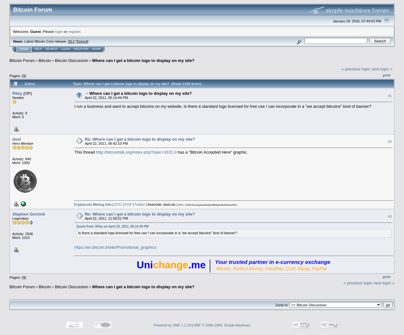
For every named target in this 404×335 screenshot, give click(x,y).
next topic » (382, 69)
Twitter (139, 204)
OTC (118, 204)
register (74, 31)
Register (81, 49)
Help (38, 49)
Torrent (82, 41)
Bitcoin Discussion (71, 60)
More (96, 49)
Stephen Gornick (28, 214)
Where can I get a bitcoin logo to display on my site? (143, 60)
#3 (390, 216)
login (59, 31)
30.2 (71, 41)
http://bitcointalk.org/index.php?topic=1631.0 (136, 152)
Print (386, 75)
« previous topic (356, 69)
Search (52, 49)
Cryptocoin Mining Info (93, 204)
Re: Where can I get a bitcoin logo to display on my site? (140, 139)
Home (24, 49)
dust (16, 139)
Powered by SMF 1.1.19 (172, 325)
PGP (128, 204)
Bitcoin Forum (22, 60)
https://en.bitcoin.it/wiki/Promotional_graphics (115, 247)
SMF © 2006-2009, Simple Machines (222, 325)
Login (65, 49)
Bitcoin (45, 60)
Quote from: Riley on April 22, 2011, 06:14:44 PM (112, 226)
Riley (17, 93)
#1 (390, 96)
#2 (390, 141)
